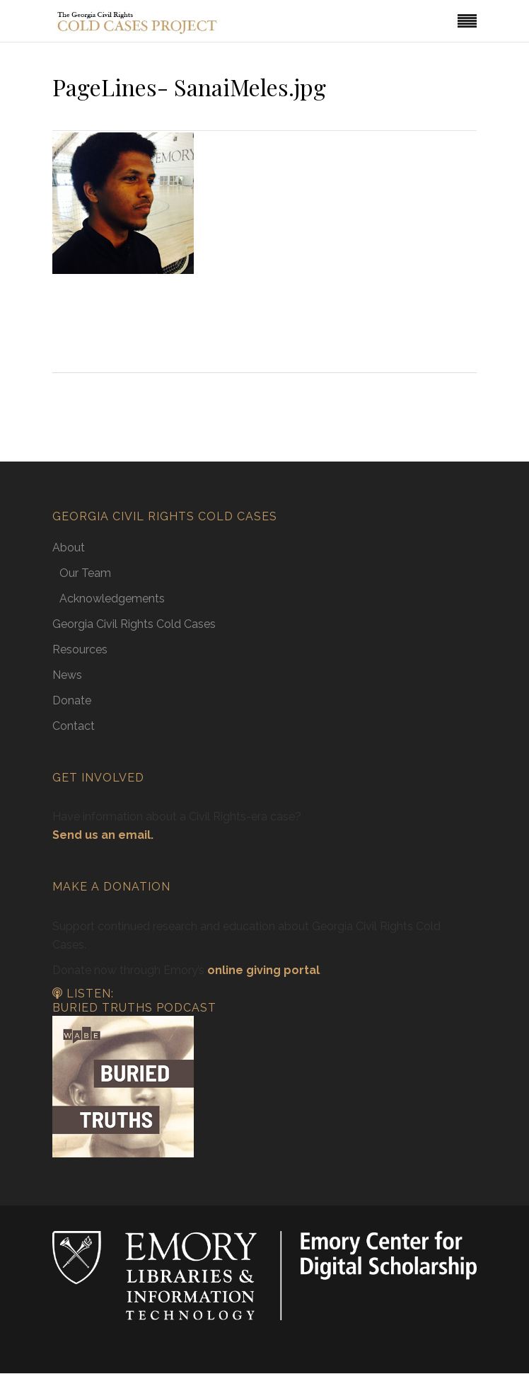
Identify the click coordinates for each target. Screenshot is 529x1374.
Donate (71, 700)
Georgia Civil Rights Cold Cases (134, 624)
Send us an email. (102, 835)
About (68, 547)
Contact (73, 726)
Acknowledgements (112, 598)
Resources (79, 649)
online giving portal (263, 970)
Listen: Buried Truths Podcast (134, 1001)
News (67, 675)
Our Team (85, 573)
